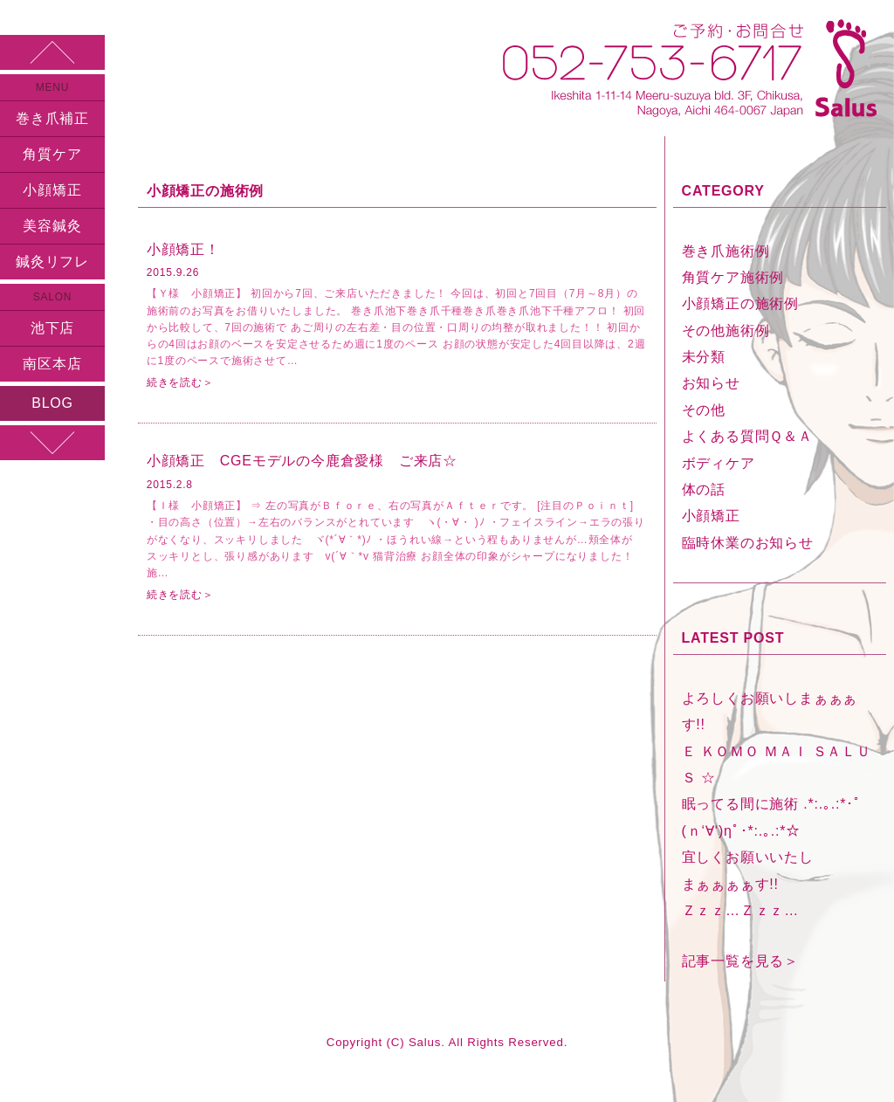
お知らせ (711, 382)
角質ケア (52, 154)
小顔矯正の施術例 (740, 303)
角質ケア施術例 (733, 277)
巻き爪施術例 (726, 251)
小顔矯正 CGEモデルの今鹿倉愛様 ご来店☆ (302, 460)
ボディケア (718, 463)
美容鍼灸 (52, 225)
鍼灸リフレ (52, 261)
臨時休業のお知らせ (748, 542)
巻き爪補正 (52, 118)
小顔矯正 (52, 190)
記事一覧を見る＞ (740, 961)
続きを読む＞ (180, 382)
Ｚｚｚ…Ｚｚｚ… (740, 910)
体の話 (704, 489)
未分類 (704, 356)
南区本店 (52, 363)
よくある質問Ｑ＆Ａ (747, 436)
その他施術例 (726, 330)
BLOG (52, 403)
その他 (704, 410)
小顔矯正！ (183, 249)
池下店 (52, 327)
